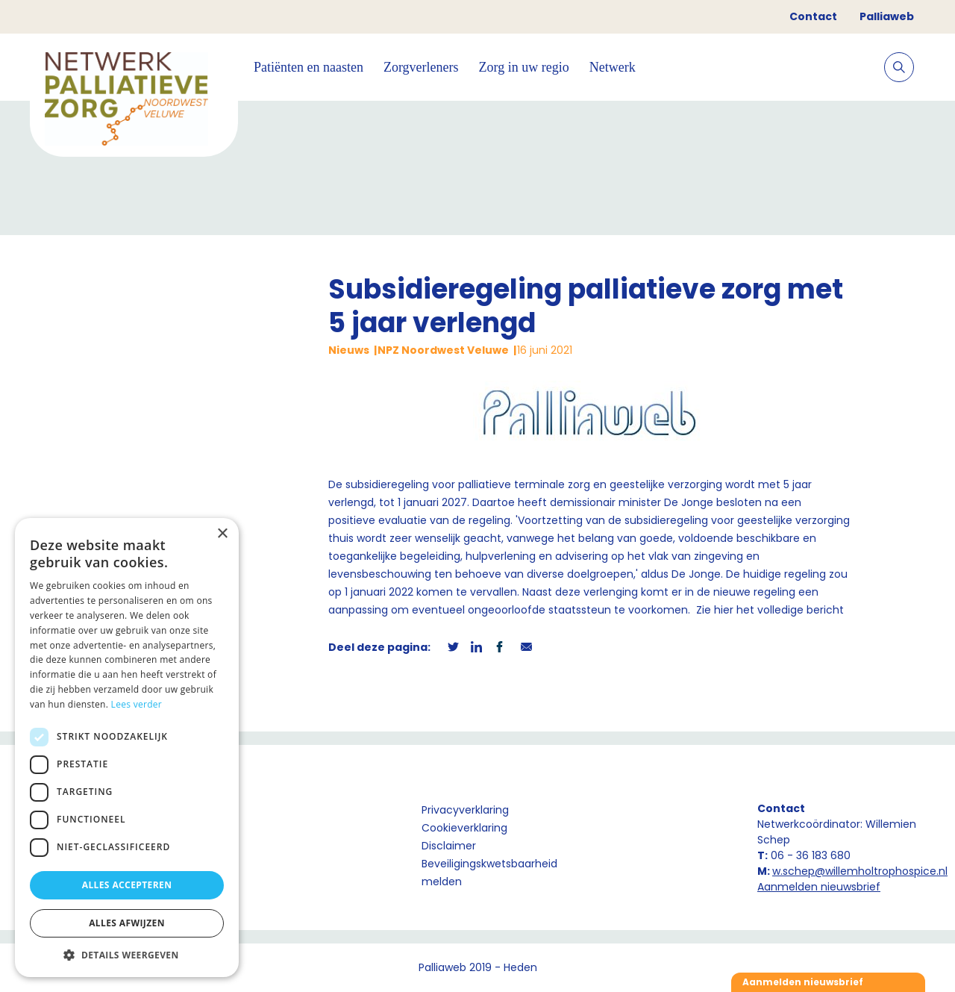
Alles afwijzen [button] (127, 923)
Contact (813, 16)
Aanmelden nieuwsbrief (818, 886)
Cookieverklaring (464, 827)
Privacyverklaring (465, 809)
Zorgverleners (421, 67)
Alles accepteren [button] (127, 885)
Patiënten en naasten (308, 67)
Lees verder (137, 704)
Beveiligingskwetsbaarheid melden (489, 872)
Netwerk (612, 67)
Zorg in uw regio (524, 67)
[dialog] (127, 747)
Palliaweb (887, 16)
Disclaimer (449, 845)
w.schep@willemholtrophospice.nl (860, 871)
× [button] (222, 534)
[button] (127, 954)
